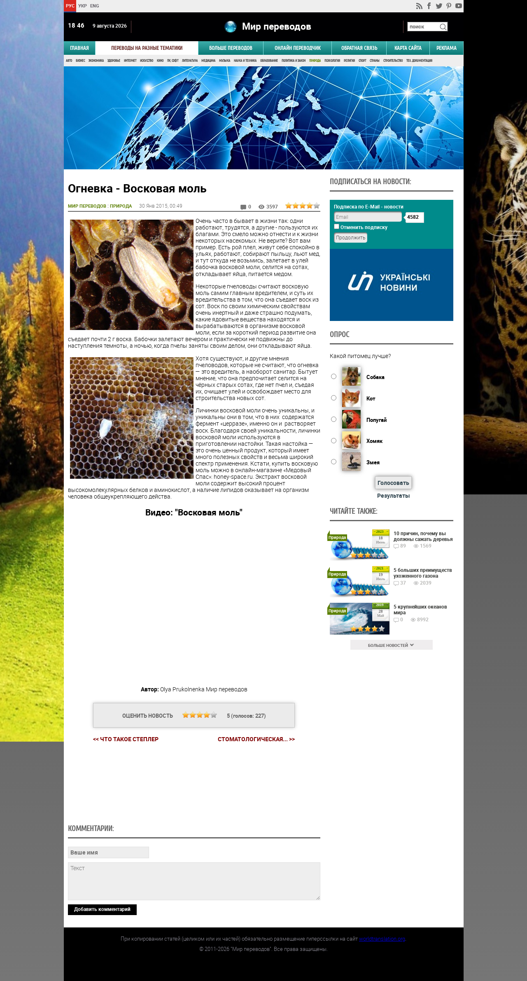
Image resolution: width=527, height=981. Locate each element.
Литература (190, 61)
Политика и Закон (293, 61)
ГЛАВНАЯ (79, 48)
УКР (82, 5)
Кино (160, 61)
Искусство (146, 61)
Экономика (96, 61)
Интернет (130, 61)
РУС (69, 5)
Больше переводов (230, 48)
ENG (94, 5)
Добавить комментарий (102, 909)
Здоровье (113, 61)
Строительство (393, 61)
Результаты (393, 495)
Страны (375, 61)
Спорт (362, 61)
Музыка (224, 61)
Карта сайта (408, 48)
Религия (349, 61)
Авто (69, 61)
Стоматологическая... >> (256, 739)
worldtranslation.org (382, 938)
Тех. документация (419, 61)
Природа (315, 61)
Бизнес (80, 61)
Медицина (208, 61)
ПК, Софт (172, 61)
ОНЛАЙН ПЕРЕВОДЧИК (297, 48)
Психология (332, 61)
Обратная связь (359, 48)
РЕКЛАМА (446, 48)
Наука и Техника (245, 61)
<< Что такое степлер (126, 739)
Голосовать (393, 483)
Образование (269, 61)
